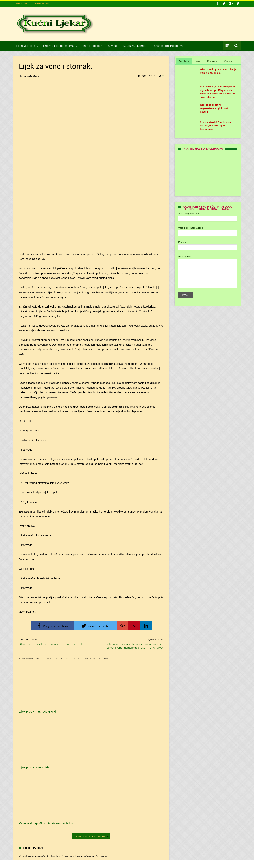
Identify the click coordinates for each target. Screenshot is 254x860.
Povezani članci (30, 658)
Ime (27, 773)
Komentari (212, 61)
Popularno (184, 61)
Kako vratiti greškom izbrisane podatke (139, 705)
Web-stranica (25, 796)
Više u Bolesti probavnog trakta (89, 658)
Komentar (30, 744)
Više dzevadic (53, 658)
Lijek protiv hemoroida (83, 703)
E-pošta (29, 784)
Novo (198, 61)
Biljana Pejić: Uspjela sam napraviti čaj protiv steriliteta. (52, 641)
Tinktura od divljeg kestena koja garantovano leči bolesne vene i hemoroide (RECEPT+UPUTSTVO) (130, 643)
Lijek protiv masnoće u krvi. (37, 703)
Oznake (228, 61)
